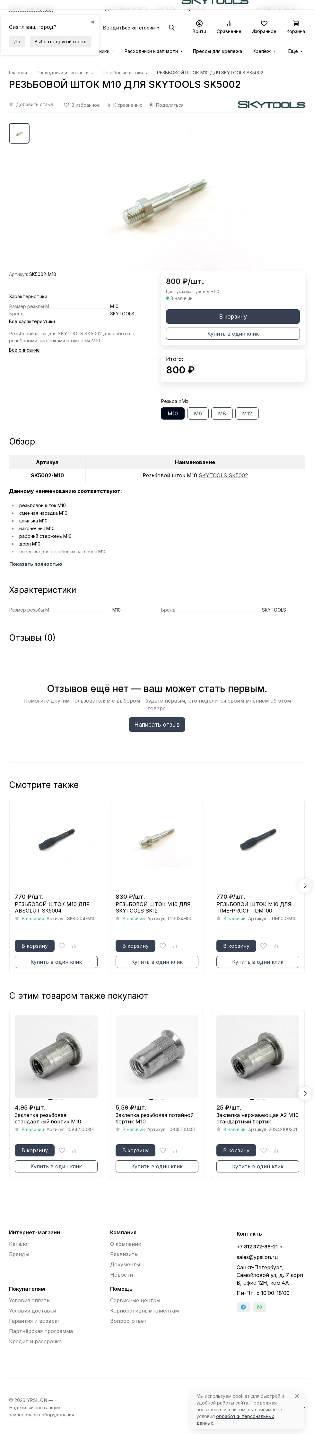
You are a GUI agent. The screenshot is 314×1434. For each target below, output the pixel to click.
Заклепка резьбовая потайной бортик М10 (155, 1118)
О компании (125, 1244)
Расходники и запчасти (151, 51)
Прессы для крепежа (217, 51)
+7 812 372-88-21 (257, 1247)
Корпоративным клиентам (144, 1310)
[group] (164, 197)
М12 (247, 413)
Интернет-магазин (34, 1232)
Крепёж (261, 51)
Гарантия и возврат (34, 1321)
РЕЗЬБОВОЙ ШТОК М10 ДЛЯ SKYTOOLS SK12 (153, 907)
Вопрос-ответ (128, 1321)
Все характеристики (32, 321)
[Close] (297, 1396)
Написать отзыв (157, 724)
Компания (123, 1232)
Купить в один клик (233, 333)
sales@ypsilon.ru (257, 1257)
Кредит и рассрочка (35, 1341)
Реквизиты (124, 1254)
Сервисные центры (135, 1300)
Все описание (24, 350)
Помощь (121, 1288)
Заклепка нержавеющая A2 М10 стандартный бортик (257, 1118)
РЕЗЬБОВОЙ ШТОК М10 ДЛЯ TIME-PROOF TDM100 (254, 907)
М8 (222, 413)
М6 (198, 413)
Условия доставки (32, 1310)
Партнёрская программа (41, 1331)
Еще (293, 51)
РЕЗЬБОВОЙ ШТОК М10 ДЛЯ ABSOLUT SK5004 (52, 907)
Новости (121, 1274)
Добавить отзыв (34, 104)
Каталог (19, 1244)
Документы (125, 1264)
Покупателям (27, 1288)
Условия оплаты (29, 1300)
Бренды (19, 1254)
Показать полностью (35, 564)
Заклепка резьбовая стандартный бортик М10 (48, 1118)
